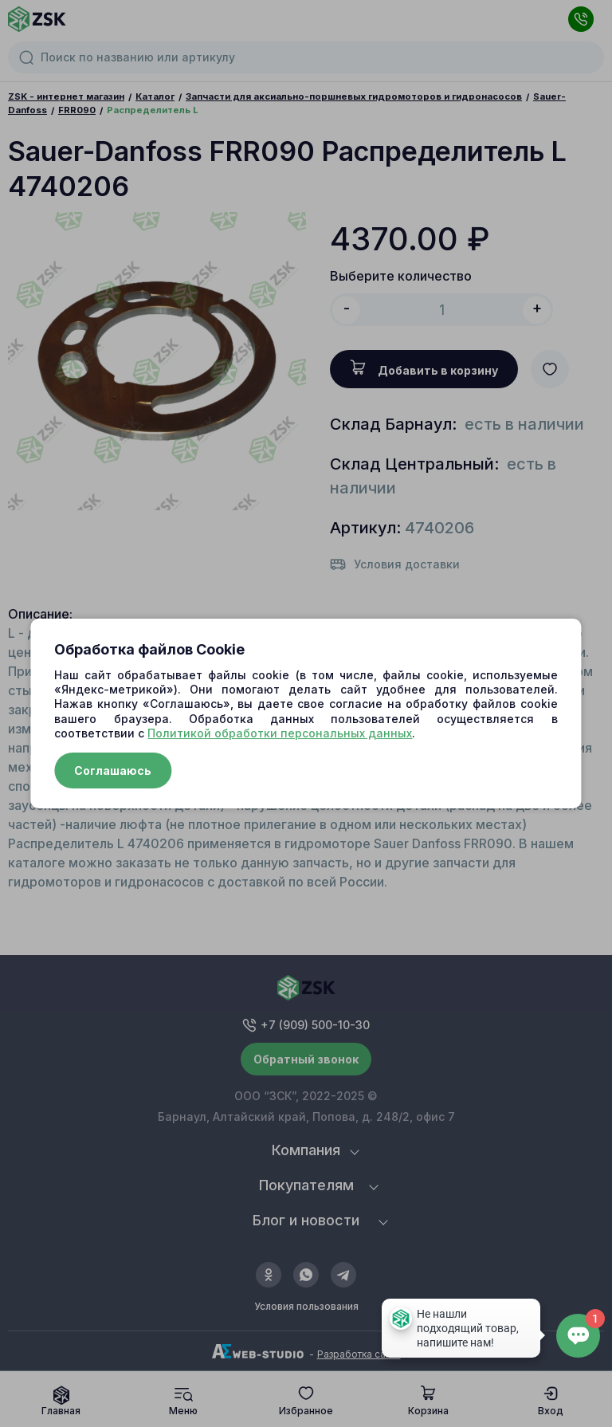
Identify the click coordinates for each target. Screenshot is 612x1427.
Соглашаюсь (112, 770)
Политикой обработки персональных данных (279, 733)
